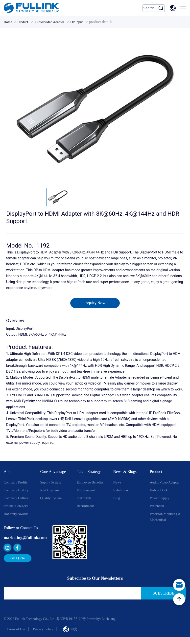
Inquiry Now (95, 303)
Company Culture (16, 498)
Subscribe (163, 593)
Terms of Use (16, 629)
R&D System (49, 490)
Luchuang (109, 619)
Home (8, 22)
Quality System (51, 498)
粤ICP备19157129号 (71, 619)
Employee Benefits (90, 482)
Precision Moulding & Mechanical (165, 517)
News (117, 482)
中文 (173, 8)
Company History (16, 490)
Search (161, 8)
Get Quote (17, 558)
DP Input (76, 22)
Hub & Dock (158, 490)
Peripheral (157, 506)
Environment (86, 490)
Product (22, 22)
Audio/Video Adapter (49, 22)
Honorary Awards (16, 514)
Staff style (84, 498)
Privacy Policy (43, 629)
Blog (116, 498)
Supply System (50, 482)
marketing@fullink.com (25, 537)
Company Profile (15, 482)
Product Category (16, 506)
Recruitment (85, 506)
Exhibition (120, 490)
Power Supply (159, 498)
